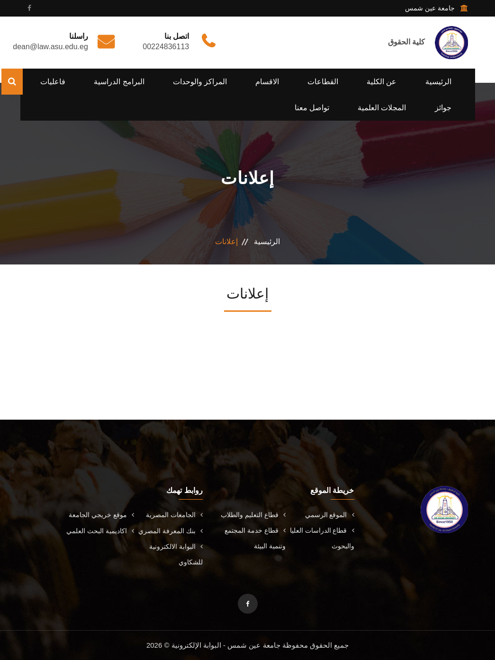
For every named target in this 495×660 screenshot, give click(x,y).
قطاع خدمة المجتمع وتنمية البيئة (255, 538)
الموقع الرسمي (329, 515)
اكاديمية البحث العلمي (100, 531)
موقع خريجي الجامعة (101, 515)
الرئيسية (438, 82)
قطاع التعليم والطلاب (253, 515)
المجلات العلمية (382, 108)
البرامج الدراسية (119, 82)
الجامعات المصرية (174, 515)
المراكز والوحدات (200, 82)
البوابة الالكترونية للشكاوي (176, 554)
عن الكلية (381, 82)
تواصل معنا (312, 108)
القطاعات (322, 82)
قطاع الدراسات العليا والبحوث (322, 538)
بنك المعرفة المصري (170, 531)
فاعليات (52, 82)
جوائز (443, 108)
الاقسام (267, 82)
